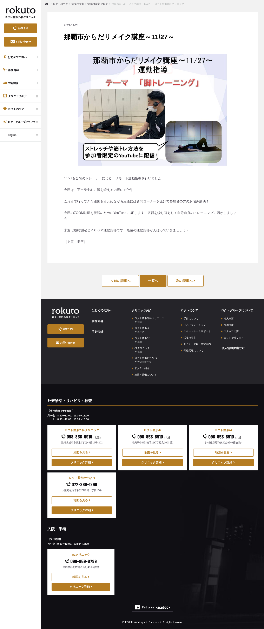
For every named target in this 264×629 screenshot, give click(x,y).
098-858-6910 (81, 436)
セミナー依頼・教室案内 (196, 344)
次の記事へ (185, 281)
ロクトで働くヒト (232, 337)
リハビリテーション (193, 324)
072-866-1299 (81, 484)
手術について (189, 318)
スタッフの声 (230, 331)
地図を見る (81, 452)
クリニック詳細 (82, 462)
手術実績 (97, 331)
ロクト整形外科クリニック (148, 320)
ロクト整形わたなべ (144, 359)
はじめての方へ (102, 310)
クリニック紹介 (142, 310)
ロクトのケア (189, 310)
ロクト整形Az (141, 340)
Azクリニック (141, 349)
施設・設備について (144, 374)
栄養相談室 (188, 337)
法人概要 (227, 318)
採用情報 (227, 324)
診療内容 (97, 321)
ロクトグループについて (237, 310)
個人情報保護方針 (232, 348)
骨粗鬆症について (192, 350)
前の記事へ (120, 281)
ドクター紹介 (140, 367)
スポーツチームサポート (196, 331)
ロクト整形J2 (141, 330)
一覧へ (153, 281)
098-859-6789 (81, 561)
